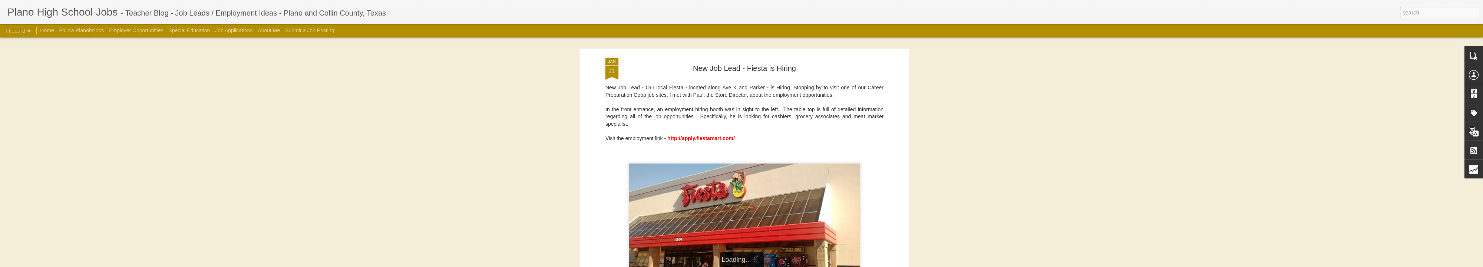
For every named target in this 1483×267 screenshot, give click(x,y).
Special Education (189, 30)
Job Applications (233, 30)
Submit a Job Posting (309, 30)
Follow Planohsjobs (81, 30)
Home (47, 30)
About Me (269, 30)
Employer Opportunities (136, 30)
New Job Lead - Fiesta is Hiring (744, 68)
